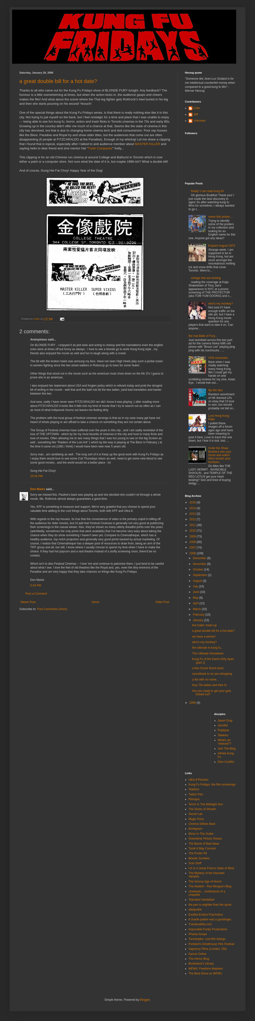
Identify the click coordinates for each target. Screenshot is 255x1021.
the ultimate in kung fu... (207, 647)
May (196, 597)
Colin (196, 108)
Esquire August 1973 (221, 245)
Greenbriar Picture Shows (205, 838)
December (200, 558)
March (197, 609)
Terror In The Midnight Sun (206, 804)
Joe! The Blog (227, 748)
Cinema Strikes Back (202, 824)
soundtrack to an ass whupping (212, 673)
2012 (193, 519)
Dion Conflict (226, 762)
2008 (193, 542)
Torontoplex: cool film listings (207, 939)
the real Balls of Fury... (203, 336)
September (200, 575)
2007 (193, 547)
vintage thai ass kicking (206, 278)
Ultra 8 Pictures (198, 779)
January (198, 620)
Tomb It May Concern (202, 848)
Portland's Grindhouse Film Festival (211, 944)
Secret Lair (196, 814)
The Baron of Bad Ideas (204, 843)
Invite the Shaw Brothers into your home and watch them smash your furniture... (219, 455)
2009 (193, 536)
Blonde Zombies (199, 858)
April (196, 603)
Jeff (195, 114)
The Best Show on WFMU (205, 973)
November (200, 564)
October (198, 569)
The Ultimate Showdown (208, 653)
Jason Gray (225, 720)
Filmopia (194, 799)
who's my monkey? (220, 303)
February (199, 614)
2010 (193, 530)
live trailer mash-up (204, 625)
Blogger (145, 999)
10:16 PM (36, 476)
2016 (193, 502)
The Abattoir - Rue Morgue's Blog (210, 886)
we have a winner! (204, 636)
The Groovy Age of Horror (205, 881)
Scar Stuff (195, 863)
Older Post (162, 602)
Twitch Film (196, 794)
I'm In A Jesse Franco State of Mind (211, 868)
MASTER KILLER (147, 144)
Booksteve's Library (201, 963)
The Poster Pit (198, 853)
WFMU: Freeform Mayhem (206, 968)
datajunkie (195, 909)
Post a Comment (36, 593)
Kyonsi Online (197, 954)
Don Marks (37, 489)
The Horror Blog (199, 958)
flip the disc (215, 390)
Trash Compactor (100, 148)
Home (95, 602)
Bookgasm (195, 828)
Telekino (223, 735)
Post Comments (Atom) (52, 609)
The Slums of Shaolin (202, 809)
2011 (193, 525)
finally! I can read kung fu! (207, 191)
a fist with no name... (205, 679)
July (196, 586)
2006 (193, 553)
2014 (193, 508)
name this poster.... (220, 216)
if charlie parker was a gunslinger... (211, 919)
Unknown (199, 120)
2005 (193, 702)
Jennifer (223, 725)
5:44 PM (35, 585)
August (198, 581)
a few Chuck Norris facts (208, 668)
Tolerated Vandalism (202, 899)
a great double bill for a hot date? (58, 81)
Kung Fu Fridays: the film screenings (212, 784)
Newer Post (28, 602)
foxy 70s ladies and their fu (209, 685)
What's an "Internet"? (224, 741)
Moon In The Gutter (201, 833)
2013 (193, 513)
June (196, 592)
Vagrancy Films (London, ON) (208, 949)
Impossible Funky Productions (208, 929)
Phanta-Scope (198, 934)
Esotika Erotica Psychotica (206, 914)
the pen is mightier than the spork (210, 904)
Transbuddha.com (200, 924)
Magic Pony (196, 819)
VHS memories (218, 358)
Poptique (223, 730)
